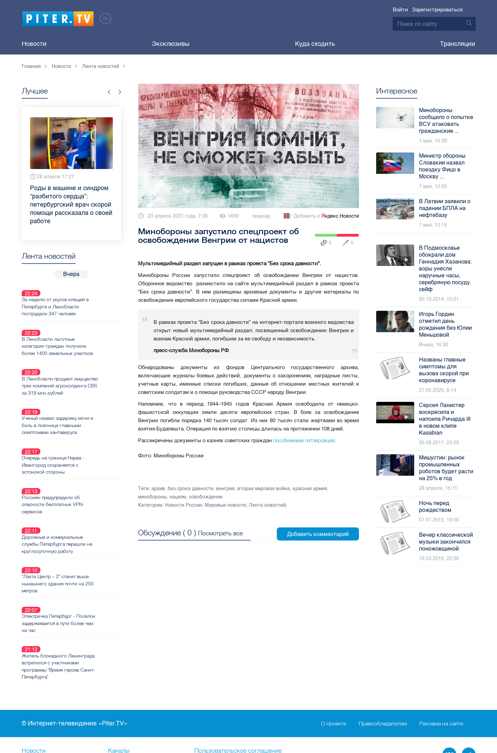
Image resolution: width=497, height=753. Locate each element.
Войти (400, 10)
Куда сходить (315, 44)
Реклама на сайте (441, 648)
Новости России (183, 505)
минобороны (152, 497)
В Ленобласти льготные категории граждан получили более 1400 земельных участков (81, 330)
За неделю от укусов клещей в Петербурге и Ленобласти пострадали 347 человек (79, 298)
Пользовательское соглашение (238, 675)
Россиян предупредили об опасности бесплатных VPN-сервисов (77, 462)
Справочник (211, 686)
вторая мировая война (263, 489)
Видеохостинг (41, 686)
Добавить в (320, 216)
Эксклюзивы (170, 44)
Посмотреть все (220, 531)
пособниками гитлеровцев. (304, 440)
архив (158, 489)
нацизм (177, 497)
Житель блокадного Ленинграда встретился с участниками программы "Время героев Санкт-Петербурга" (83, 591)
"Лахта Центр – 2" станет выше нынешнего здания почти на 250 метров (82, 525)
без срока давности (190, 489)
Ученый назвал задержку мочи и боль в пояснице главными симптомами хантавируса (82, 399)
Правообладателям (383, 648)
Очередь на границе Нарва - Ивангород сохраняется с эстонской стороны (77, 431)
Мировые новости (225, 505)
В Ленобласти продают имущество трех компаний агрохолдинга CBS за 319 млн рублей (80, 364)
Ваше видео (125, 686)
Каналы (118, 675)
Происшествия (214, 698)
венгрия (225, 489)
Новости (34, 44)
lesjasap (262, 216)
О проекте (333, 648)
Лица (115, 698)
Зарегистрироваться (437, 10)
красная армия (310, 489)
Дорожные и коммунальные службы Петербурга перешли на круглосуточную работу (81, 494)
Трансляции (457, 44)
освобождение (206, 497)
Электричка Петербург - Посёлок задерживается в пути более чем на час (83, 556)
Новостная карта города (56, 698)
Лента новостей (267, 505)
